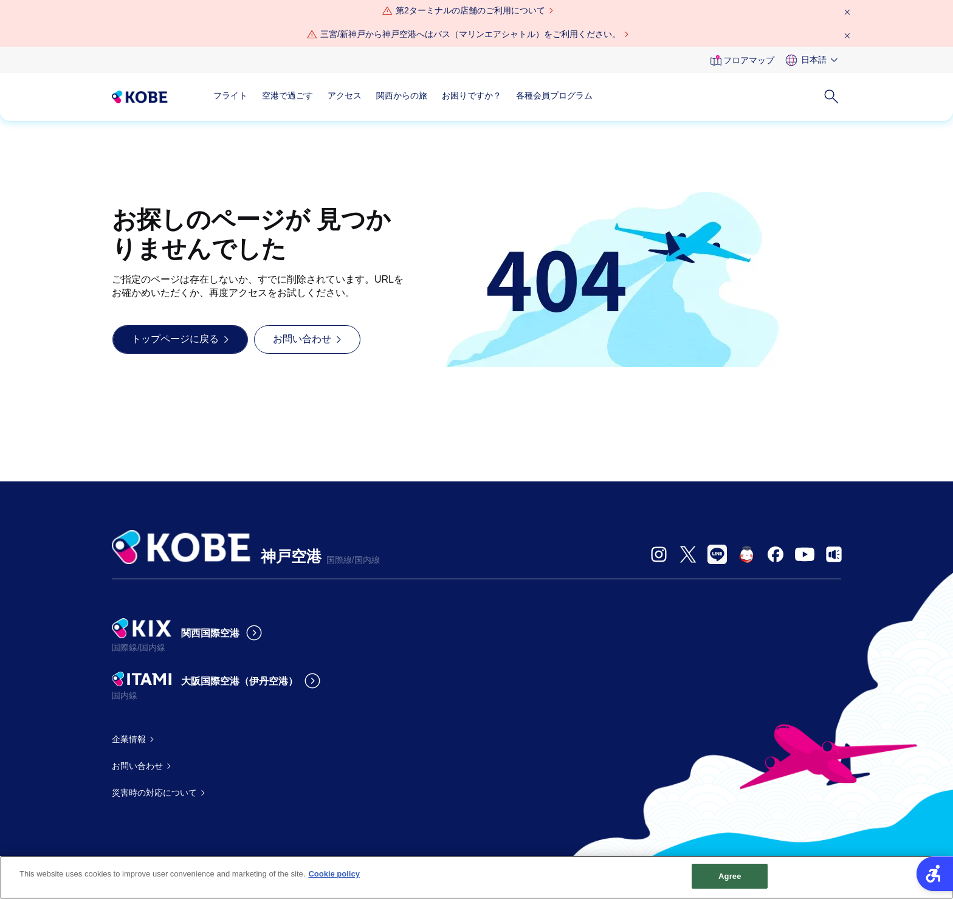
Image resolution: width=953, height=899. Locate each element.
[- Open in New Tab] (659, 554)
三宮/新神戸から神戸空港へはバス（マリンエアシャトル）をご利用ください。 (470, 34)
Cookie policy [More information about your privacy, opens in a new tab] (334, 878)
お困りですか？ (471, 95)
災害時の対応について (154, 792)
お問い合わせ (137, 766)
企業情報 (129, 739)
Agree (729, 881)
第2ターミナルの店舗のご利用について (470, 10)
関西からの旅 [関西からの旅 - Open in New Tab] (401, 95)
